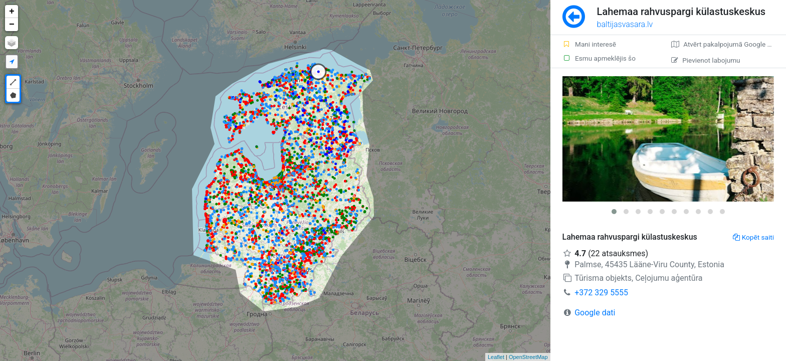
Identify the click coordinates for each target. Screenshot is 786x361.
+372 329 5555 (601, 292)
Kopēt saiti (753, 237)
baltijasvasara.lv (625, 24)
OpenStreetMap (528, 357)
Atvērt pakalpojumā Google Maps (727, 44)
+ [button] (12, 12)
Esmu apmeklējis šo (599, 58)
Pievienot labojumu (705, 60)
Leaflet (496, 357)
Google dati (594, 312)
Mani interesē (589, 44)
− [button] (12, 25)
